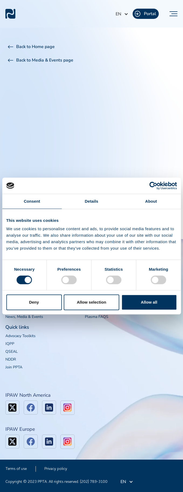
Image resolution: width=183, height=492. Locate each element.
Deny (34, 302)
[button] (122, 14)
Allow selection (91, 302)
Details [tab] (91, 201)
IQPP (9, 343)
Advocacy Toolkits (20, 335)
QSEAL (11, 351)
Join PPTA (13, 367)
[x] (12, 408)
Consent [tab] (32, 201)
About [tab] (151, 201)
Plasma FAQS (96, 316)
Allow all (149, 302)
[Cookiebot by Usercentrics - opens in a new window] (153, 186)
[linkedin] (49, 408)
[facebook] (31, 408)
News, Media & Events (24, 316)
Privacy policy (55, 469)
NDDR (10, 359)
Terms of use (16, 469)
